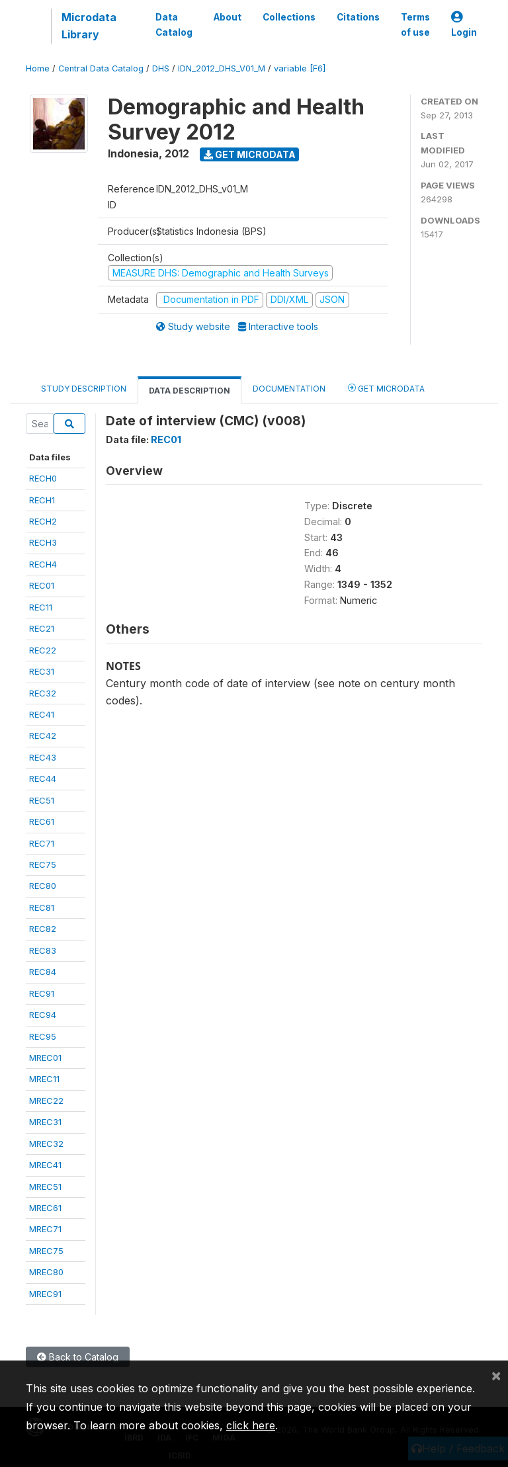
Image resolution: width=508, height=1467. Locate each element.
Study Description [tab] (83, 389)
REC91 (41, 993)
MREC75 (46, 1250)
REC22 (42, 650)
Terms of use (415, 24)
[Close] (496, 1375)
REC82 (42, 928)
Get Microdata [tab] (386, 388)
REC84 (42, 971)
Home (38, 68)
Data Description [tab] (189, 391)
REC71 (41, 843)
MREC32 (46, 1143)
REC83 (42, 950)
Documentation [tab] (289, 389)
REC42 (42, 735)
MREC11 (44, 1078)
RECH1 (42, 500)
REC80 (42, 885)
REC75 (42, 864)
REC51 (41, 800)
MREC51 (45, 1186)
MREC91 (45, 1293)
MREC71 (45, 1229)
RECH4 (43, 564)
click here (250, 1425)
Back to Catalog (77, 1356)
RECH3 (43, 542)
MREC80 (46, 1272)
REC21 (41, 628)
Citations (358, 17)
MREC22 (46, 1100)
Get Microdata (250, 154)
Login (464, 25)
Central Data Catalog (101, 68)
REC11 (40, 607)
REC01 (41, 585)
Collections (289, 17)
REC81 (41, 907)
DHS (160, 68)
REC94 (42, 1014)
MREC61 (45, 1207)
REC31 (41, 671)
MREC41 (45, 1164)
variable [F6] (299, 68)
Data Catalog (173, 24)
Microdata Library (89, 26)
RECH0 (43, 478)
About (227, 17)
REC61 (41, 821)
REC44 (42, 778)
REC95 (42, 1036)
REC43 (42, 757)
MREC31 (45, 1121)
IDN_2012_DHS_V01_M (221, 68)
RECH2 (43, 521)
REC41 (41, 714)
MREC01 (45, 1057)
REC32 (42, 693)
